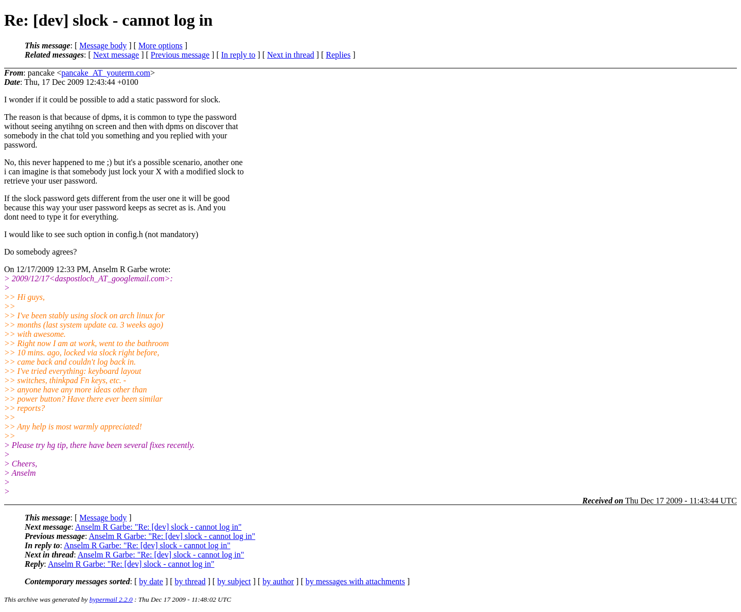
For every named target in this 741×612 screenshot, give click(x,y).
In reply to (238, 54)
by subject (234, 581)
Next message (116, 54)
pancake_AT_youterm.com (105, 72)
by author (278, 581)
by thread (190, 581)
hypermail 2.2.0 (111, 599)
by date (151, 581)
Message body (103, 45)
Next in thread (290, 54)
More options (160, 45)
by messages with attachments (355, 581)
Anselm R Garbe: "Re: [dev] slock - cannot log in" (158, 527)
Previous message (180, 54)
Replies (338, 54)
